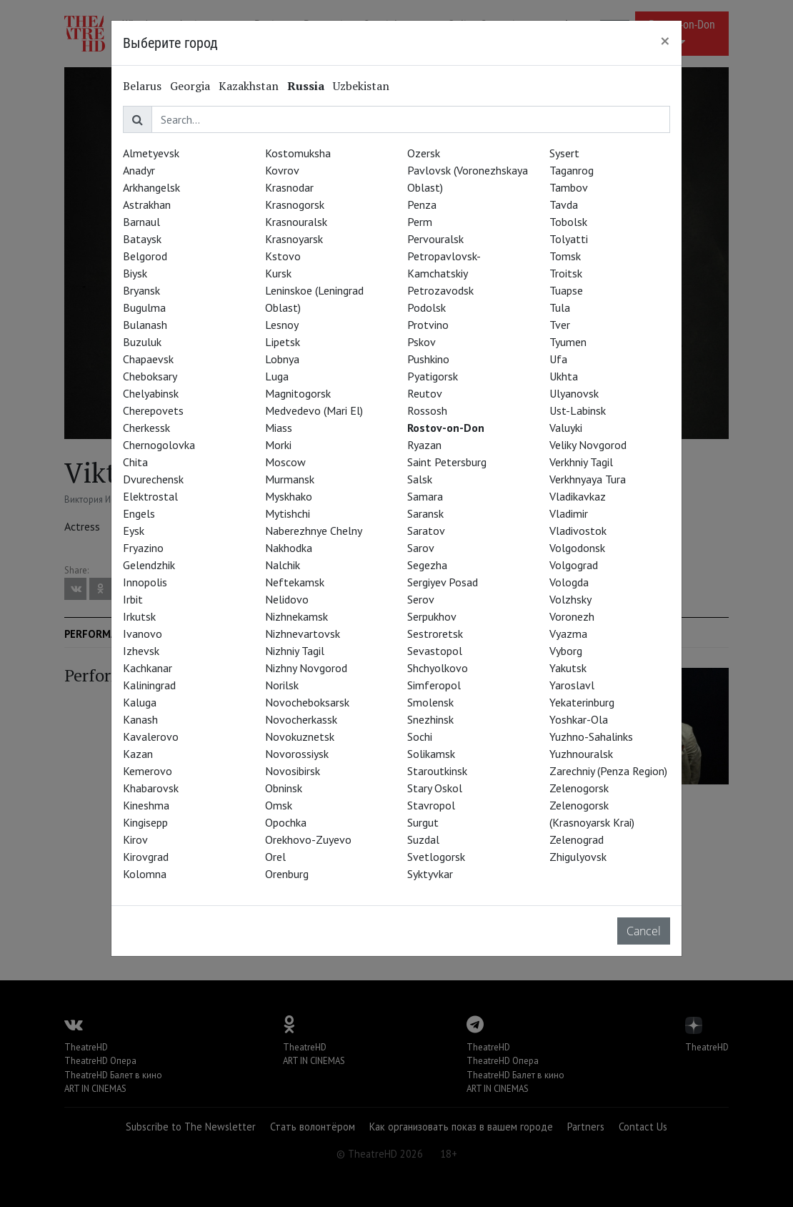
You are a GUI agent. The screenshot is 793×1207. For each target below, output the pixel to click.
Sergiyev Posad (442, 582)
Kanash (140, 719)
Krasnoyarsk (294, 239)
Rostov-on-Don (445, 427)
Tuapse (566, 290)
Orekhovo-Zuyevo (308, 839)
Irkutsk (139, 616)
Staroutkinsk (437, 771)
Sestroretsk (435, 633)
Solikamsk (431, 754)
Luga (277, 376)
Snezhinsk (430, 719)
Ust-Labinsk (577, 410)
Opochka (285, 822)
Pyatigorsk (432, 376)
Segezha (427, 565)
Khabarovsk (151, 788)
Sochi (419, 736)
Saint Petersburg (447, 462)
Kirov (135, 839)
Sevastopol (434, 651)
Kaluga (139, 702)
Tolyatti (568, 239)
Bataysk (142, 239)
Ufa (558, 359)
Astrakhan (147, 204)
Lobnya (282, 359)
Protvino (428, 324)
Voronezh (571, 616)
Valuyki (565, 427)
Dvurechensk (153, 479)
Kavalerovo (151, 736)
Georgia (190, 86)
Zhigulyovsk (578, 856)
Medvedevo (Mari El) (314, 410)
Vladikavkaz (577, 496)
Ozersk (423, 153)
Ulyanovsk (574, 393)
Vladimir (568, 513)
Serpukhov (432, 616)
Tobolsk (568, 222)
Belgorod (145, 256)
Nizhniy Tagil (294, 651)
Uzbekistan (361, 86)
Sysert (564, 153)
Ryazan (424, 445)
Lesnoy (282, 324)
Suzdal (423, 839)
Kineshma (146, 805)
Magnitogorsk (298, 393)
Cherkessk (146, 427)
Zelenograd (576, 839)
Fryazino (143, 548)
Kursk (278, 273)
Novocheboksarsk (307, 702)
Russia (305, 86)
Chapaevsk (148, 359)
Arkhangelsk (151, 187)
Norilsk (282, 685)
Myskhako (288, 496)
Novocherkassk (301, 719)
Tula (559, 307)
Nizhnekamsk (296, 616)
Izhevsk (141, 651)
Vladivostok (578, 530)
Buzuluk (142, 342)
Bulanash (145, 324)
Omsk (278, 805)
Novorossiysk (297, 754)
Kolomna (144, 874)
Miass (278, 427)
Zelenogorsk (579, 788)
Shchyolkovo (437, 668)
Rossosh (427, 410)
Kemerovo (147, 771)
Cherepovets (153, 410)
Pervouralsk (435, 239)
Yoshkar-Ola (578, 719)
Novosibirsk (292, 771)
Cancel (644, 931)
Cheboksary (150, 376)
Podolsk (426, 307)
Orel (275, 856)
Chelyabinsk (151, 393)
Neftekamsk (294, 582)
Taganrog (571, 170)
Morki (278, 445)
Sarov (420, 548)
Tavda (563, 204)
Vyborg (565, 651)
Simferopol (434, 685)
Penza (422, 204)
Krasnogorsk (294, 204)
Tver (559, 324)
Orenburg (287, 874)
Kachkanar (147, 668)
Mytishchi (287, 513)
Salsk (419, 479)
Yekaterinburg (581, 702)
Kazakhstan (249, 86)
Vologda (569, 582)
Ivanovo (142, 633)
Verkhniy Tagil (581, 462)
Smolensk (430, 702)
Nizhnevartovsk (302, 633)
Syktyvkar (430, 874)
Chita (135, 462)
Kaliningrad (149, 685)
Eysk (133, 530)
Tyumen (568, 342)
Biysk (135, 273)
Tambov (568, 187)
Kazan (138, 754)
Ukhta (563, 376)
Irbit (133, 599)
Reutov (424, 393)
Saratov (426, 530)
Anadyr (139, 170)
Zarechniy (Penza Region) (608, 771)
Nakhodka (288, 548)
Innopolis (145, 582)
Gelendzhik (149, 565)
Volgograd (573, 565)
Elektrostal (150, 496)
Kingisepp (145, 822)
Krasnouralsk (296, 222)
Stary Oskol (434, 788)
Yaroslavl (571, 685)
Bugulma (144, 307)
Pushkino (428, 359)
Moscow (285, 462)
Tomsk (565, 256)
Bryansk (141, 290)
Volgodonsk (577, 548)
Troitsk (565, 273)
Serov (420, 599)
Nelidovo (287, 599)
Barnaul (141, 222)
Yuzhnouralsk (581, 754)
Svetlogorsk (436, 856)
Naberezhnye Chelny (313, 530)
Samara (425, 496)
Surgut (423, 822)
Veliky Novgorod (588, 445)
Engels (139, 513)
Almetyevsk (151, 153)
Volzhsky (570, 599)
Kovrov (282, 170)
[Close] (665, 41)
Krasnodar (289, 187)
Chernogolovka (159, 445)
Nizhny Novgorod (306, 668)
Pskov (421, 342)
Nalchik (282, 565)
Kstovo (283, 256)
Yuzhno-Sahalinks (591, 736)
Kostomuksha (298, 153)
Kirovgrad (146, 856)
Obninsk (283, 788)
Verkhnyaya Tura (587, 479)
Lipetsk (282, 342)
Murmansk (289, 479)
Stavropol (431, 805)
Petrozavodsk (440, 290)
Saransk (425, 513)
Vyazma (568, 633)
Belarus (142, 86)
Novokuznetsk (299, 736)
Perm (419, 222)
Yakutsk (568, 668)
